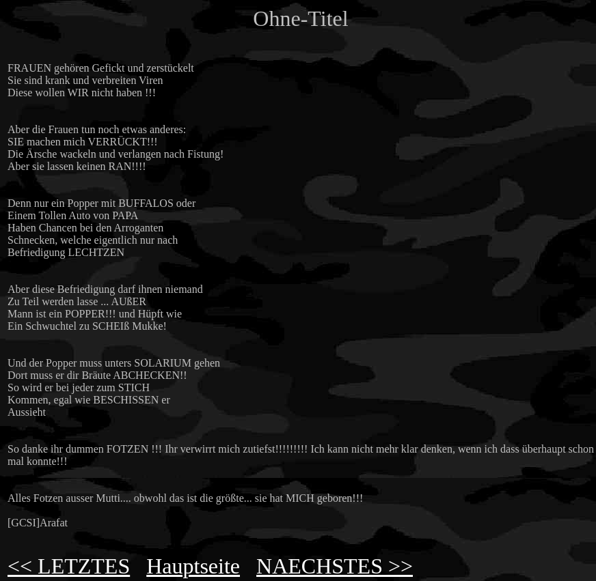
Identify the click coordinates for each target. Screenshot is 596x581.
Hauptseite (193, 566)
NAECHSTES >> (334, 566)
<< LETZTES (69, 566)
